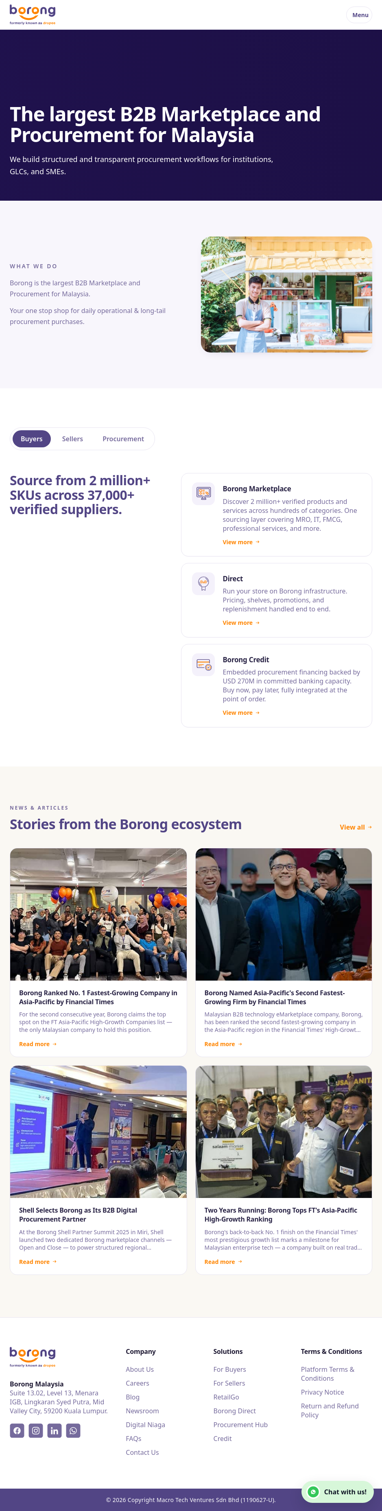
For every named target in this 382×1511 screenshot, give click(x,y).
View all (356, 827)
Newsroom (142, 1410)
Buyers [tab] (32, 438)
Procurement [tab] (123, 438)
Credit (223, 1438)
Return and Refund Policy (330, 1410)
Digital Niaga (145, 1424)
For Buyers (230, 1369)
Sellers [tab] (72, 438)
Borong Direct (235, 1410)
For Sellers (229, 1383)
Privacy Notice (322, 1392)
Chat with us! (336, 1492)
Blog (133, 1397)
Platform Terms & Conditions (327, 1374)
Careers (137, 1383)
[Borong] (32, 14)
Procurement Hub (241, 1424)
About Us (140, 1369)
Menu (360, 15)
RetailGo (226, 1397)
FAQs (133, 1438)
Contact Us (142, 1452)
